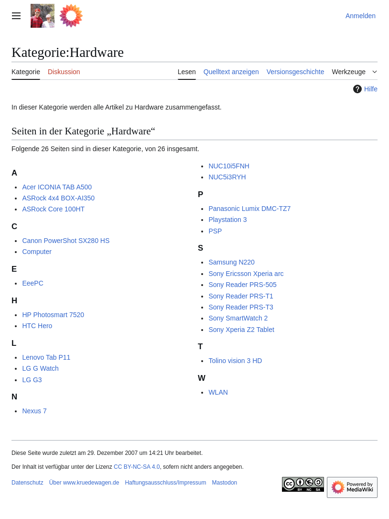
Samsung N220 (231, 262)
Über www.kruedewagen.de (84, 482)
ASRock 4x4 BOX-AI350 (58, 198)
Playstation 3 (227, 219)
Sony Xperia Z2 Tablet (241, 329)
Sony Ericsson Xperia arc (245, 273)
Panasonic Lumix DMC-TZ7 (249, 208)
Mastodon (225, 482)
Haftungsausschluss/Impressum (165, 482)
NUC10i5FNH (228, 166)
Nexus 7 (34, 411)
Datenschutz (27, 482)
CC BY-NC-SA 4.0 (137, 467)
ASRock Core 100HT (53, 209)
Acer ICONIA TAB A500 (57, 187)
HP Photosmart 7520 (53, 315)
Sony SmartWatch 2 (238, 318)
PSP (215, 231)
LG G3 (32, 380)
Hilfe (364, 89)
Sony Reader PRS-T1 (240, 296)
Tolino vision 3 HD (235, 360)
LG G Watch (40, 368)
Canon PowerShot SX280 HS (65, 240)
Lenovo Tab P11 (46, 357)
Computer (36, 251)
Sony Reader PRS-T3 (240, 307)
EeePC (32, 283)
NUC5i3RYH (227, 177)
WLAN (217, 392)
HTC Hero (37, 326)
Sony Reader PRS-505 (242, 284)
